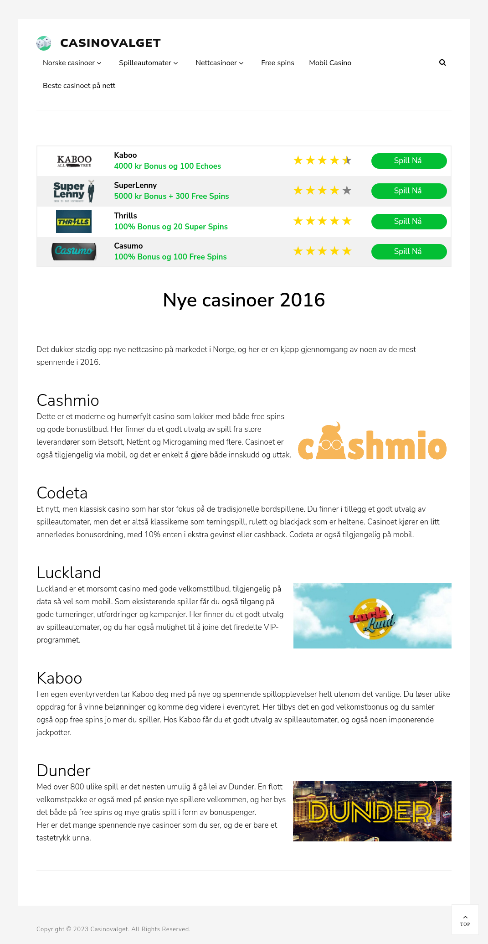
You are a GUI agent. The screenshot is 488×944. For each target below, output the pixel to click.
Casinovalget (110, 43)
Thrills (125, 216)
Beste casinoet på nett (79, 86)
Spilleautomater (145, 63)
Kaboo (125, 155)
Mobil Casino (330, 63)
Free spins (277, 63)
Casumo (128, 246)
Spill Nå (409, 161)
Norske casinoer (69, 63)
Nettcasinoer (216, 63)
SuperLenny (135, 185)
